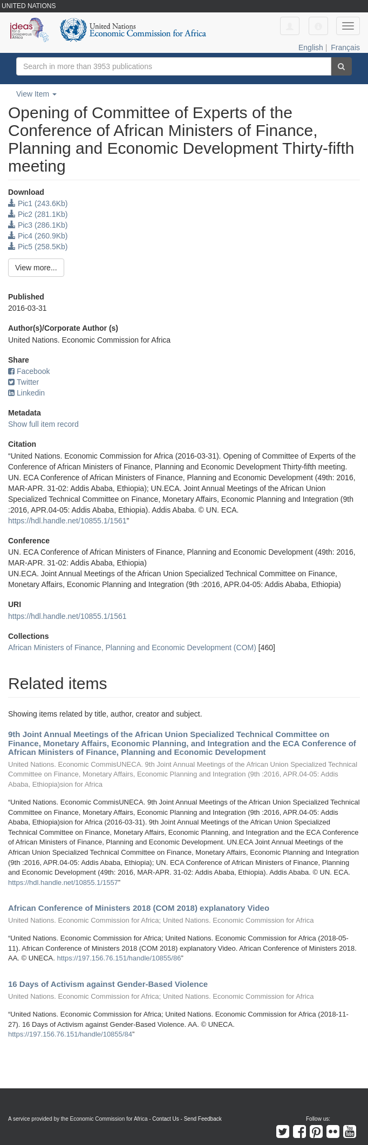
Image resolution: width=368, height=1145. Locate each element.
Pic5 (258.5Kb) (38, 246)
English (310, 47)
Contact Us (165, 1119)
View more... (36, 267)
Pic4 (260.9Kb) (38, 235)
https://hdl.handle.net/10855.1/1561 (67, 520)
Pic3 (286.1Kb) (38, 225)
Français (345, 47)
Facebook (29, 371)
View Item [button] (36, 94)
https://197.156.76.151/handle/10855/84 (70, 1034)
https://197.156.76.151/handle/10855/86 (119, 958)
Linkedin (26, 393)
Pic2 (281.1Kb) (38, 214)
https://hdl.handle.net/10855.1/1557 (63, 882)
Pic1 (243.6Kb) (38, 203)
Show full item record (43, 424)
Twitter (23, 382)
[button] (318, 26)
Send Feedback (203, 1119)
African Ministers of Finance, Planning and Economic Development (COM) (132, 647)
